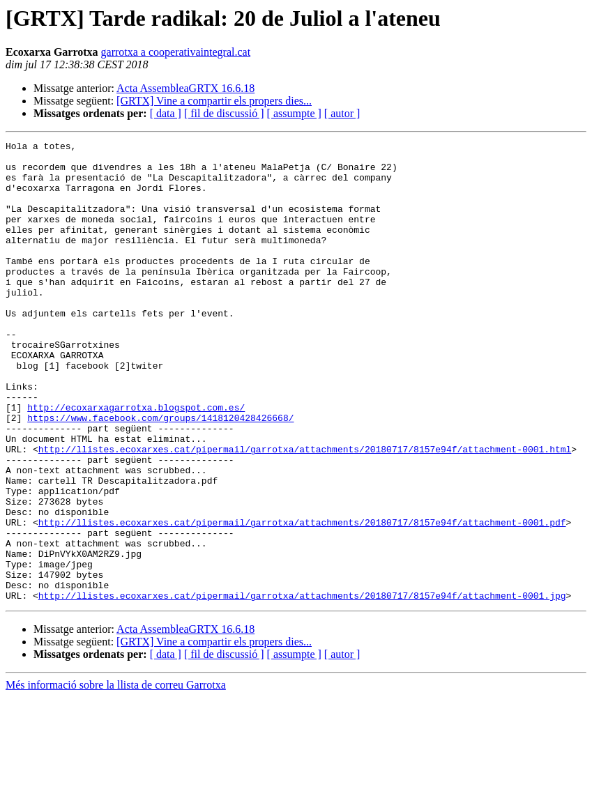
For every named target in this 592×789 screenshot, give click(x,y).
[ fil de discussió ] (224, 113)
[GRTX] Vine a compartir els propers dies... (214, 101)
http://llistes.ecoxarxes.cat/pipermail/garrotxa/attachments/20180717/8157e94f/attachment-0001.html (304, 511)
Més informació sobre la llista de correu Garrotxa (116, 777)
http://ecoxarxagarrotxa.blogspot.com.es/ (136, 461)
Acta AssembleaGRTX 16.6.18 (185, 88)
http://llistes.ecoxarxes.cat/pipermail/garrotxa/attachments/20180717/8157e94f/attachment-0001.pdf (302, 599)
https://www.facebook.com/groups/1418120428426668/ (160, 474)
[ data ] (165, 113)
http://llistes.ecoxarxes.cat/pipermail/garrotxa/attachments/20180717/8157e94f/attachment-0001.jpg (302, 687)
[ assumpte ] (294, 113)
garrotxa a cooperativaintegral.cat (176, 52)
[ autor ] (342, 113)
